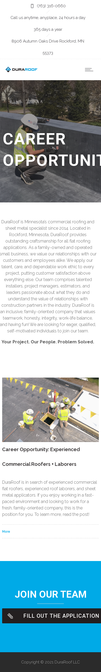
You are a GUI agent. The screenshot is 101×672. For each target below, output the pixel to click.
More (6, 531)
